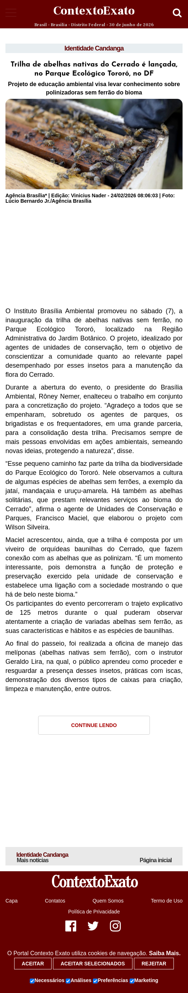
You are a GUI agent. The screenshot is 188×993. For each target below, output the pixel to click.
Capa (11, 901)
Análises (78, 980)
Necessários (47, 980)
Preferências (110, 980)
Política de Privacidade (94, 912)
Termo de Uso (167, 901)
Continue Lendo (94, 725)
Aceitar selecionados (93, 963)
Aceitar (33, 963)
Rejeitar (154, 963)
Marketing (144, 980)
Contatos (55, 901)
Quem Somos (108, 901)
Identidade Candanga (93, 48)
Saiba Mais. (164, 953)
